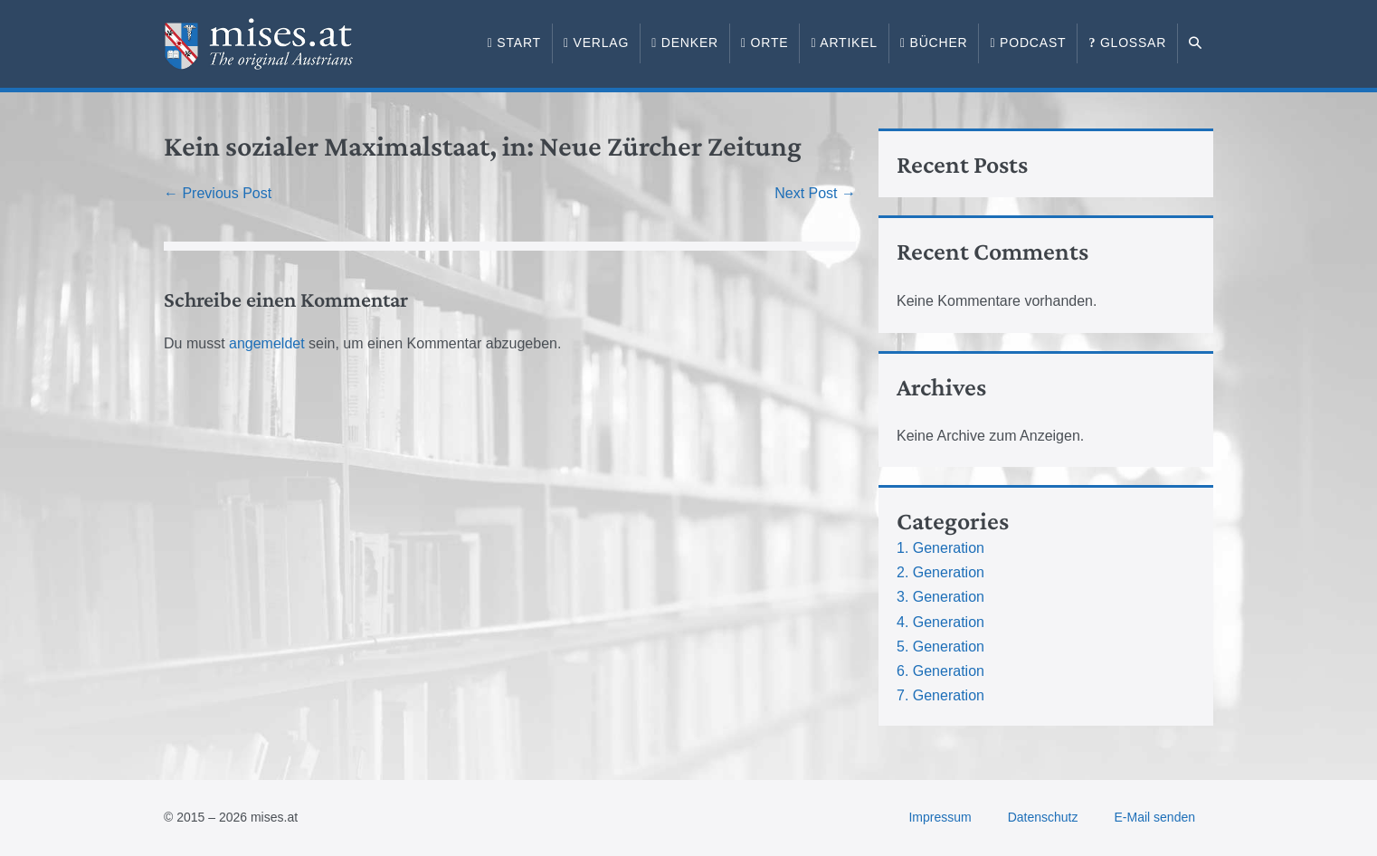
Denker (684, 42)
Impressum (939, 817)
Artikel (844, 42)
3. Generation (940, 596)
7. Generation (940, 695)
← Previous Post (217, 193)
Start (514, 42)
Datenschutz (1043, 817)
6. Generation (940, 671)
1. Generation (940, 548)
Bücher (934, 42)
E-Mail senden (1155, 817)
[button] (1195, 43)
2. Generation (940, 572)
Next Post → (815, 193)
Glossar (1127, 42)
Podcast (1028, 42)
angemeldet (267, 343)
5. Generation (940, 646)
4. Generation (940, 622)
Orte (764, 42)
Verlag (596, 42)
